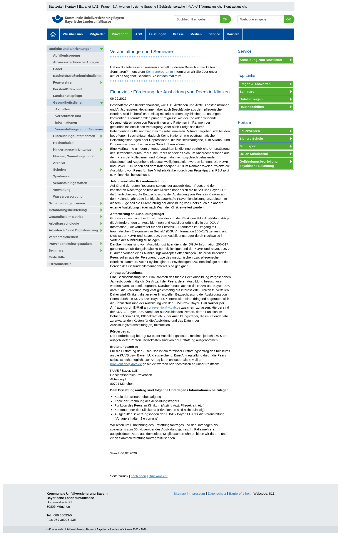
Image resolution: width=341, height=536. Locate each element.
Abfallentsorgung (66, 55)
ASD (138, 34)
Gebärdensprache (172, 6)
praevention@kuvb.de (164, 307)
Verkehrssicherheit (63, 237)
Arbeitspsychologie (64, 223)
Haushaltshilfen (252, 107)
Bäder (57, 69)
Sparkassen (62, 176)
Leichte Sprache (144, 6)
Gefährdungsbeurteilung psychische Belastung (259, 164)
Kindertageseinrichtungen (73, 149)
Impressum (197, 493)
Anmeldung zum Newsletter (261, 60)
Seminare (56, 250)
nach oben (138, 476)
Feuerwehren (63, 82)
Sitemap (180, 493)
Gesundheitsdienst (67, 102)
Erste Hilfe (57, 257)
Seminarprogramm (159, 71)
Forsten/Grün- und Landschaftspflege (67, 92)
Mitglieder (97, 34)
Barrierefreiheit (239, 493)
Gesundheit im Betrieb (66, 216)
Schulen (59, 169)
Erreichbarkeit (60, 264)
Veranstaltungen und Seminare (79, 129)
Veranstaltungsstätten (70, 183)
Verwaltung (61, 190)
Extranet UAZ (89, 6)
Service (214, 34)
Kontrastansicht (235, 6)
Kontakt (70, 6)
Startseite (55, 6)
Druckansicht (158, 476)
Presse (178, 34)
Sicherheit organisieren (67, 203)
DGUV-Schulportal (254, 154)
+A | (196, 6)
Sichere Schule (251, 138)
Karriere (233, 34)
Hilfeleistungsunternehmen (74, 136)
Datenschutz (217, 493)
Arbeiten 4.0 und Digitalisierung (73, 230)
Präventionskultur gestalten (70, 243)
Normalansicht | (212, 6)
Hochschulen (63, 143)
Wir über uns (73, 34)
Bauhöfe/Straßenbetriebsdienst (77, 75)
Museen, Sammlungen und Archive (73, 159)
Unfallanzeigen (251, 99)
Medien (196, 34)
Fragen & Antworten (115, 6)
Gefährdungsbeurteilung (68, 210)
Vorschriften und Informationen (68, 119)
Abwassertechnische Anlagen (76, 62)
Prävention (120, 34)
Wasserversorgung (67, 196)
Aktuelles (53, 34)
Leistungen (157, 34)
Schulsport (248, 146)
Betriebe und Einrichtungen (70, 48)
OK (225, 19)
